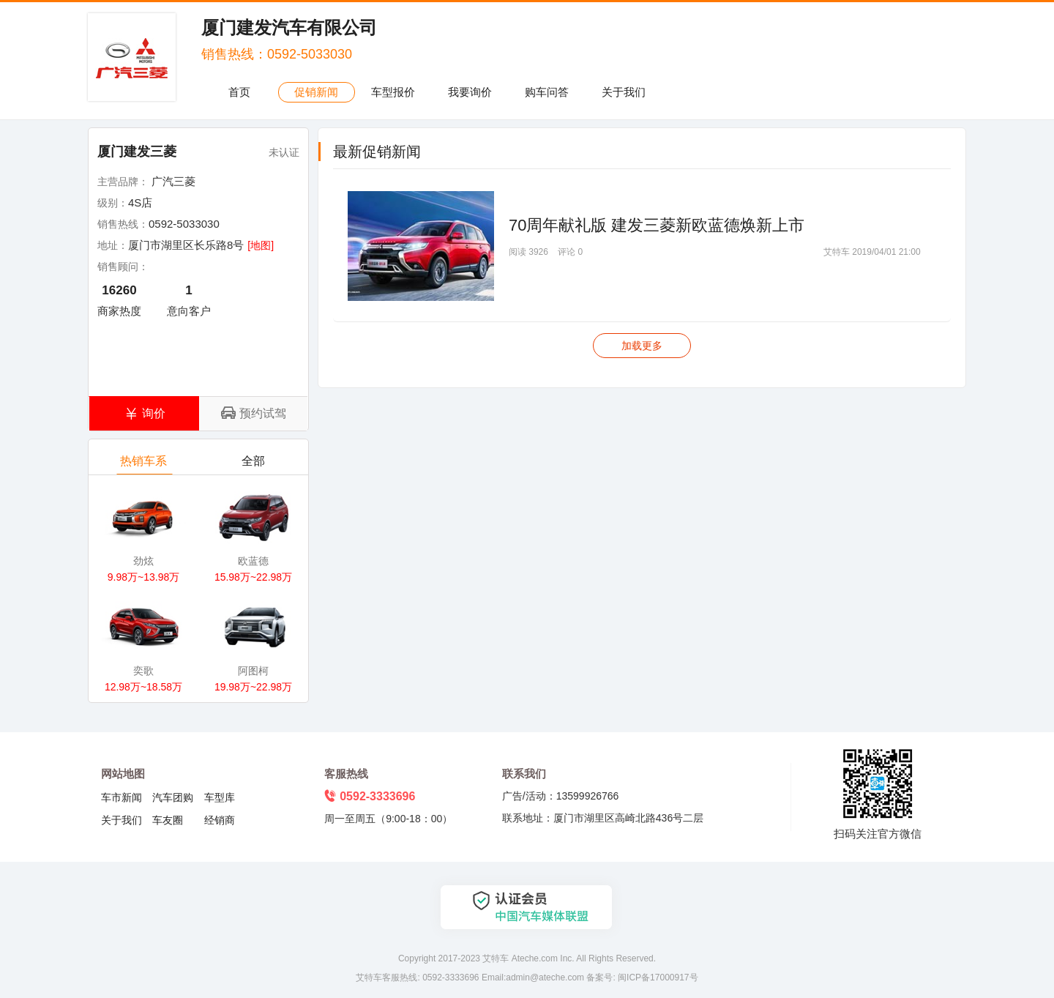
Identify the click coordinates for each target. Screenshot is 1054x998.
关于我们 (624, 92)
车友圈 (167, 820)
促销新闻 (316, 92)
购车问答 (547, 92)
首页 (239, 92)
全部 (254, 464)
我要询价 (470, 92)
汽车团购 (172, 797)
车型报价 (393, 92)
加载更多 (641, 345)
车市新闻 (121, 797)
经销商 (219, 820)
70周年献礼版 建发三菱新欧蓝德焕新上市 (657, 225)
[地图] (260, 245)
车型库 (219, 797)
